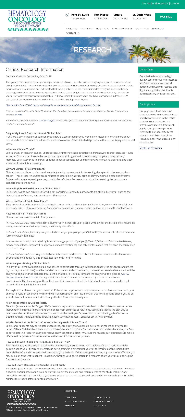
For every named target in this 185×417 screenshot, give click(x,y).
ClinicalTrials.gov (46, 120)
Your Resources (122, 28)
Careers (174, 3)
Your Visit (86, 28)
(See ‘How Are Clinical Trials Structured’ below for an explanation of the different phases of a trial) (53, 105)
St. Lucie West (142, 14)
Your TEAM (142, 28)
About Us (71, 28)
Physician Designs (40, 410)
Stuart (117, 14)
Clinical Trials (102, 397)
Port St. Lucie (80, 14)
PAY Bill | (147, 3)
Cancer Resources (104, 401)
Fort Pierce (101, 14)
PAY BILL (166, 16)
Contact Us (72, 33)
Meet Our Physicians (150, 148)
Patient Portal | (161, 3)
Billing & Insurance (75, 401)
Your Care (102, 28)
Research (158, 28)
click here (17, 114)
